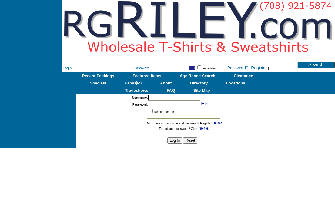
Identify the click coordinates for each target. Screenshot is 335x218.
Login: (68, 68)
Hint (205, 103)
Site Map (201, 90)
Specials (98, 83)
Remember (206, 68)
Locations (235, 83)
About (166, 83)
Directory (199, 83)
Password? (238, 67)
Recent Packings (98, 76)
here (217, 122)
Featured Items (146, 76)
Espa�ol (133, 83)
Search (316, 64)
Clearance (243, 76)
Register (259, 67)
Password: (142, 68)
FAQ (171, 90)
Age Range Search (198, 76)
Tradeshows (136, 90)
